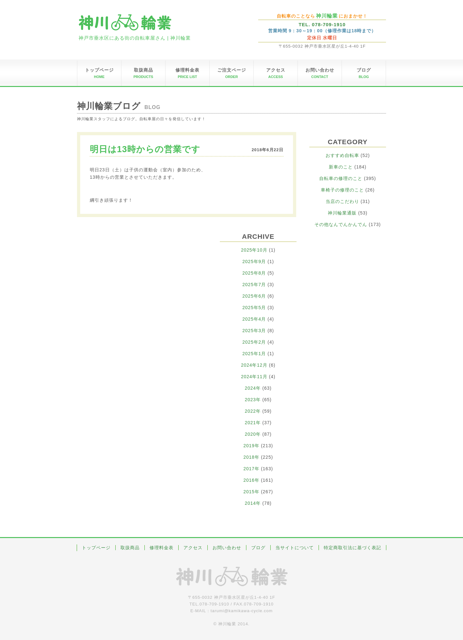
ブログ (258, 547)
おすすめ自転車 (342, 155)
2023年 (253, 399)
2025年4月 (254, 319)
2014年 (253, 503)
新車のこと (341, 166)
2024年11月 (254, 376)
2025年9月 (254, 261)
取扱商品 (130, 547)
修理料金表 (162, 547)
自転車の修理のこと (340, 178)
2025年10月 (254, 250)
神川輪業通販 (342, 212)
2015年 (251, 491)
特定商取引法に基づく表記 (352, 547)
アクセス (193, 547)
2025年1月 (254, 353)
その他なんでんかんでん (340, 224)
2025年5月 (254, 307)
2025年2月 (254, 342)
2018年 (251, 457)
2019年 (251, 445)
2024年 (253, 388)
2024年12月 (254, 365)
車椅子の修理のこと (342, 189)
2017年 (251, 468)
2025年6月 (254, 296)
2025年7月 (254, 284)
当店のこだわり (342, 201)
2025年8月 (254, 273)
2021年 (253, 422)
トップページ (96, 547)
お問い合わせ (226, 547)
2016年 (251, 480)
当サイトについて (294, 547)
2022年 (253, 411)
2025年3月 (254, 330)
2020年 (253, 434)
